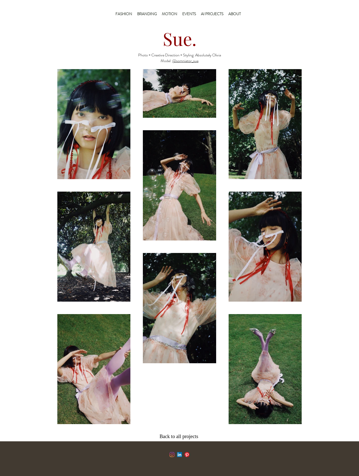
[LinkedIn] (179, 454)
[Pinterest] (186, 454)
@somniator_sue (185, 61)
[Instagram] (172, 454)
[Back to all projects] (180, 436)
